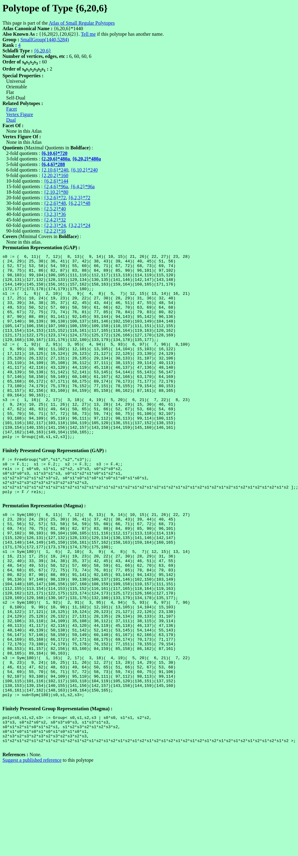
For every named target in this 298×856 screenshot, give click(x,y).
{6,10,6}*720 (54, 153)
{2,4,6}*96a (56, 186)
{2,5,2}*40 (55, 208)
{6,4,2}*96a (83, 186)
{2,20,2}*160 (54, 175)
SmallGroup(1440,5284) (44, 39)
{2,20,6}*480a (55, 158)
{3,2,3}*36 (55, 214)
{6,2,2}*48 (79, 203)
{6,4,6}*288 (53, 164)
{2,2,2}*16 (55, 230)
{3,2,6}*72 (55, 197)
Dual (11, 120)
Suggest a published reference (31, 850)
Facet (11, 109)
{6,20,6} (42, 50)
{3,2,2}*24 (79, 225)
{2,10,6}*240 (54, 169)
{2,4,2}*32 (55, 219)
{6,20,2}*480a (86, 158)
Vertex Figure (19, 114)
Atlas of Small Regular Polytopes (82, 23)
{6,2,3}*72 (79, 197)
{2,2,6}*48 (55, 203)
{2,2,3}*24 (55, 225)
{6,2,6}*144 (56, 181)
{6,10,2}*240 (84, 169)
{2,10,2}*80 (56, 192)
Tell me (88, 34)
